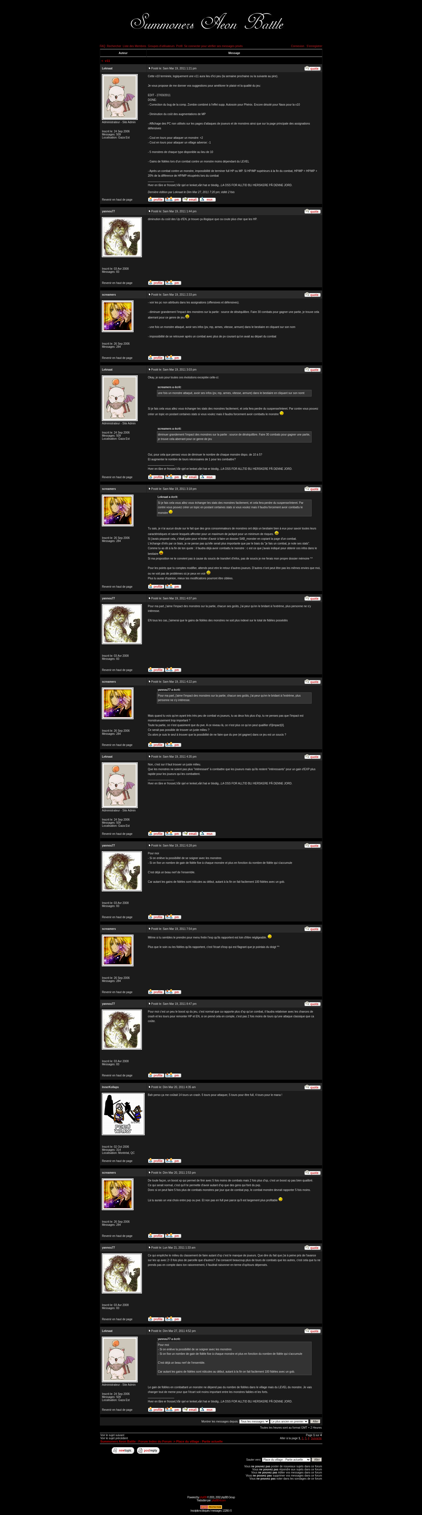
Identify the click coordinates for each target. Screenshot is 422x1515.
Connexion (297, 46)
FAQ (102, 46)
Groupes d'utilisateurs (161, 46)
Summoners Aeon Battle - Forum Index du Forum (136, 1441)
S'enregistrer (314, 46)
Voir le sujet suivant (112, 1435)
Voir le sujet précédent (114, 1438)
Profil (179, 46)
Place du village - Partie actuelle (199, 1441)
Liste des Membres (134, 46)
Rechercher (114, 46)
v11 (107, 60)
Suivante (316, 1438)
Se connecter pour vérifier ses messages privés (213, 46)
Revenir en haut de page (117, 199)
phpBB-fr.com (219, 1500)
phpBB (203, 1497)
